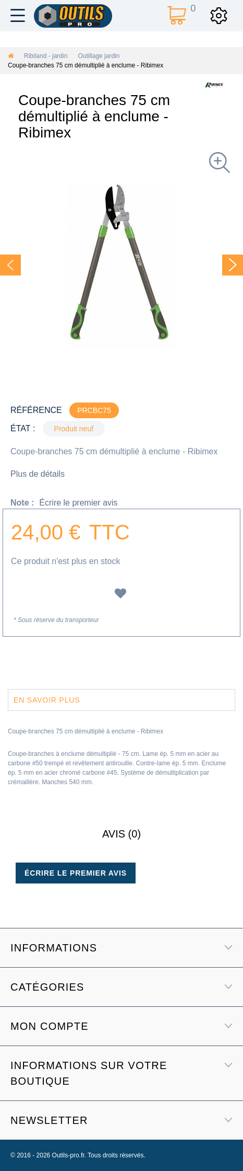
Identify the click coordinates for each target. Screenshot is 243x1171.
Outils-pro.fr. (69, 1155)
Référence (36, 410)
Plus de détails (37, 473)
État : (22, 428)
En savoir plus (47, 700)
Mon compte (49, 1026)
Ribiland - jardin (45, 56)
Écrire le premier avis (78, 502)
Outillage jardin (98, 56)
